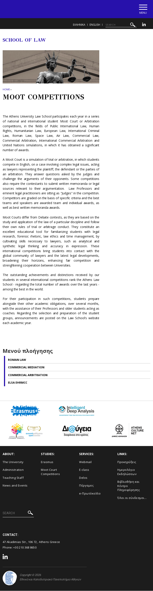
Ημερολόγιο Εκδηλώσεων (126, 472)
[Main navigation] (143, 9)
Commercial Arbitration (28, 375)
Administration (13, 470)
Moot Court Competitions (50, 472)
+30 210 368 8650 (24, 548)
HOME (6, 89)
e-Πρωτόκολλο (90, 494)
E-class (84, 470)
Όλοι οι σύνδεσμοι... (132, 498)
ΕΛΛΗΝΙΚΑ (79, 25)
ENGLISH (95, 25)
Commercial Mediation (26, 367)
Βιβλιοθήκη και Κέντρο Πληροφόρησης (128, 486)
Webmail (85, 462)
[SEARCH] (121, 25)
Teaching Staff (13, 478)
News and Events (15, 486)
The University (13, 462)
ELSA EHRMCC (17, 383)
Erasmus (47, 462)
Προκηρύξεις (126, 462)
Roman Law (17, 360)
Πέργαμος (86, 486)
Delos (83, 478)
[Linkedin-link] (144, 25)
